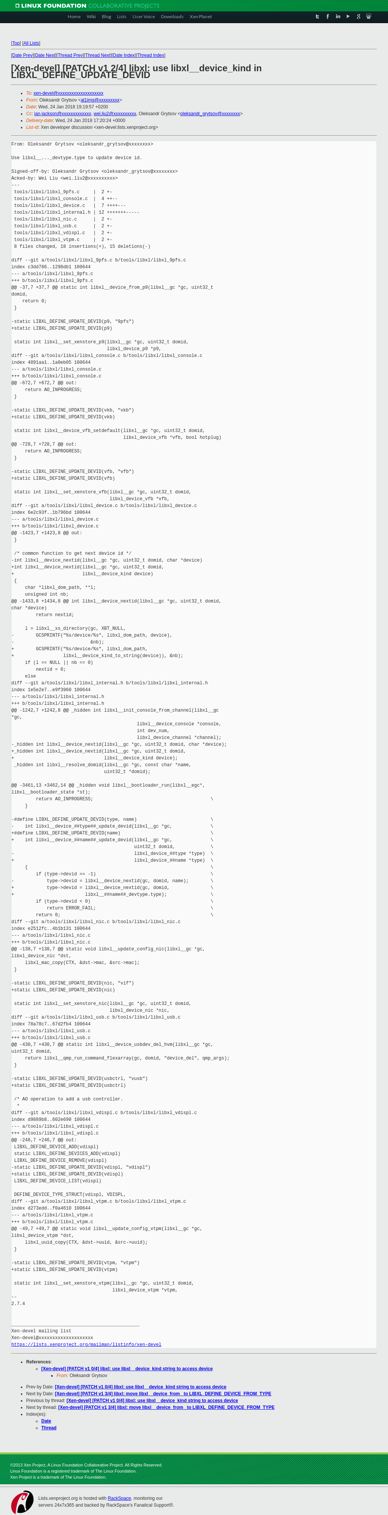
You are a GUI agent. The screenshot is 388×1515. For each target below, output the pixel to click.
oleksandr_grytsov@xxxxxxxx (210, 113)
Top (15, 43)
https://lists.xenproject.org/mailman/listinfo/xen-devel (86, 1344)
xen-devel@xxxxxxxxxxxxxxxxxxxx (68, 93)
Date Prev (22, 55)
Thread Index (151, 55)
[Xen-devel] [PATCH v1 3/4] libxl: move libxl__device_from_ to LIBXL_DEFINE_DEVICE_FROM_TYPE (163, 1393)
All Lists (31, 43)
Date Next (45, 55)
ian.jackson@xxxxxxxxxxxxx (62, 113)
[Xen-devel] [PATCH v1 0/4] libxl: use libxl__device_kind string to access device (127, 1368)
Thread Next (97, 55)
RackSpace (119, 1498)
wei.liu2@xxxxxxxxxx (115, 113)
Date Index (124, 55)
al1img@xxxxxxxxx (100, 100)
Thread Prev (70, 55)
